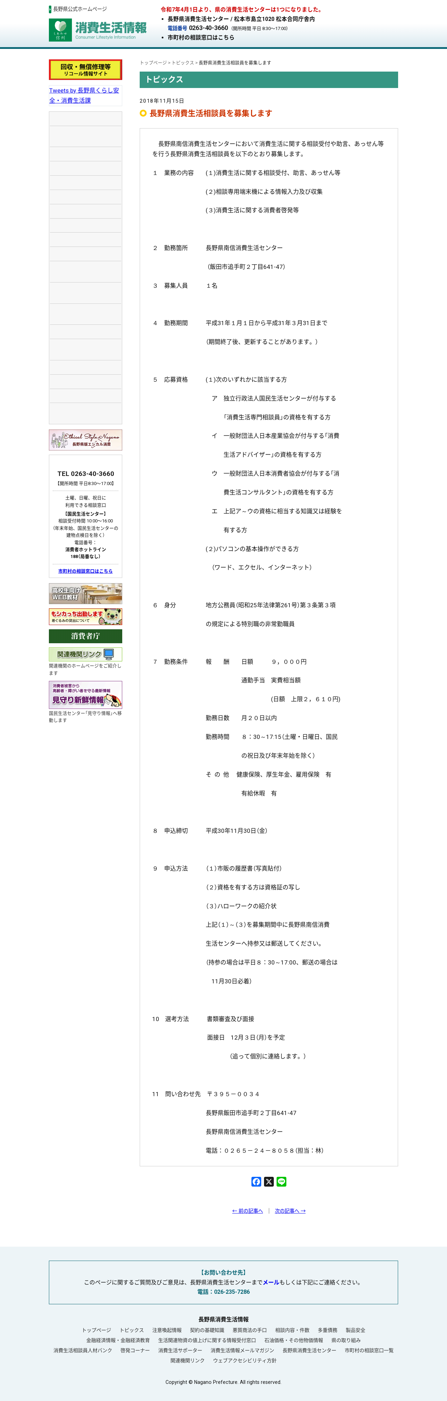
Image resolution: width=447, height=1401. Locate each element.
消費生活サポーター (180, 1350)
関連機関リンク (187, 1360)
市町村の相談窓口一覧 (369, 1350)
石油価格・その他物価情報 (293, 1340)
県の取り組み (346, 1340)
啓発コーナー (135, 1350)
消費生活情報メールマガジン (242, 1350)
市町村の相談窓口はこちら (201, 37)
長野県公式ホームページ (80, 9)
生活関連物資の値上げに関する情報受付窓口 (207, 1340)
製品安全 (355, 1330)
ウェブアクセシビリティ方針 (245, 1360)
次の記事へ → (290, 1211)
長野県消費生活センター (309, 1350)
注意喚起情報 (167, 1330)
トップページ (96, 1330)
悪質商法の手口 (250, 1330)
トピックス (131, 1330)
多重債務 (327, 1330)
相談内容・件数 (292, 1330)
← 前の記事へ (247, 1211)
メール (271, 1282)
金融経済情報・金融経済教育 (118, 1340)
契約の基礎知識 (207, 1330)
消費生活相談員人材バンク (82, 1350)
